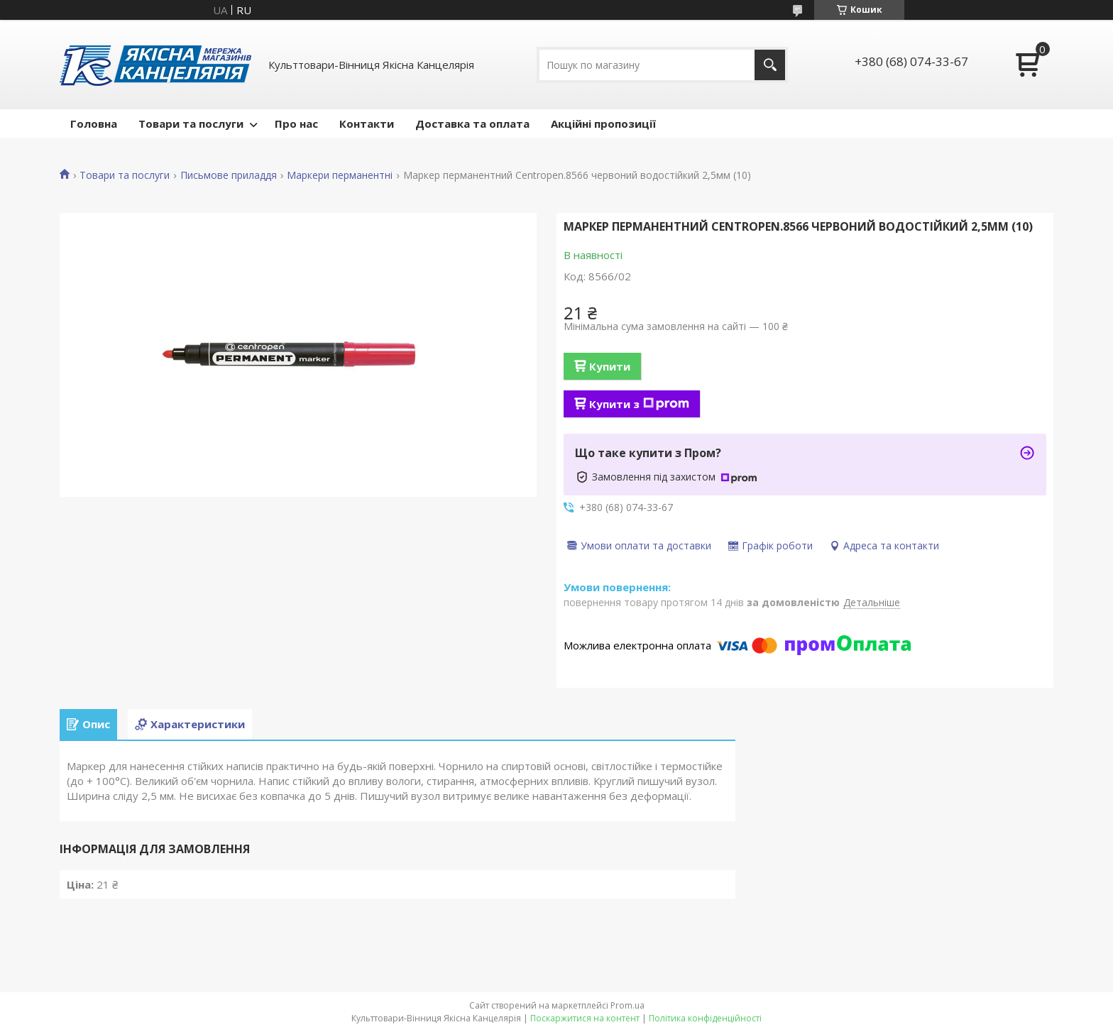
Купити (609, 366)
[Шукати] (770, 65)
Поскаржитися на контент (585, 1018)
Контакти (366, 123)
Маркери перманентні (340, 175)
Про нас (296, 123)
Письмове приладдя (228, 175)
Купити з (639, 404)
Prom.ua (627, 1005)
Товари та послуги (190, 123)
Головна (93, 123)
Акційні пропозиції (603, 123)
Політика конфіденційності (705, 1018)
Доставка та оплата (472, 123)
